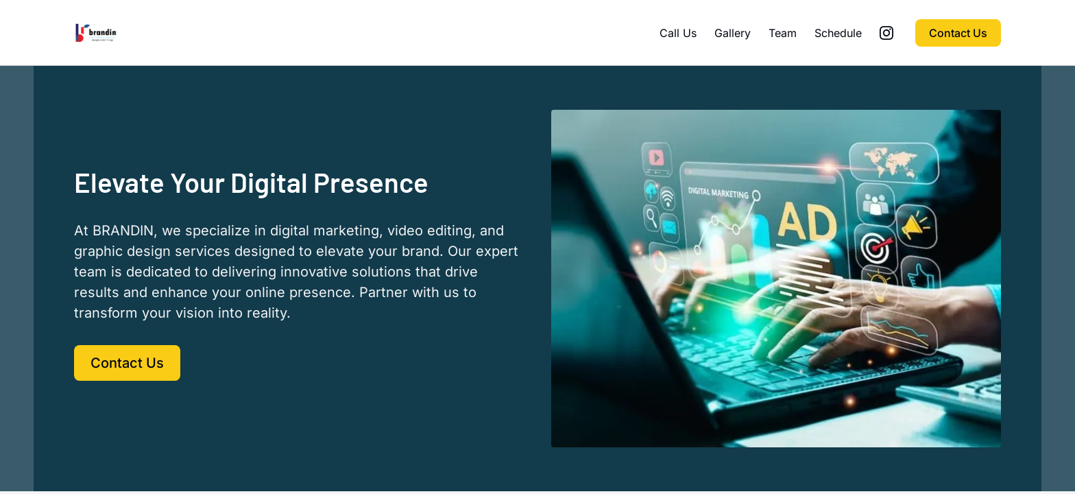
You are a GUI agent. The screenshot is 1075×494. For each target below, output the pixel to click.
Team (783, 33)
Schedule (838, 33)
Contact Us (958, 33)
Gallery (732, 33)
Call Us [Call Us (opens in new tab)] (678, 33)
